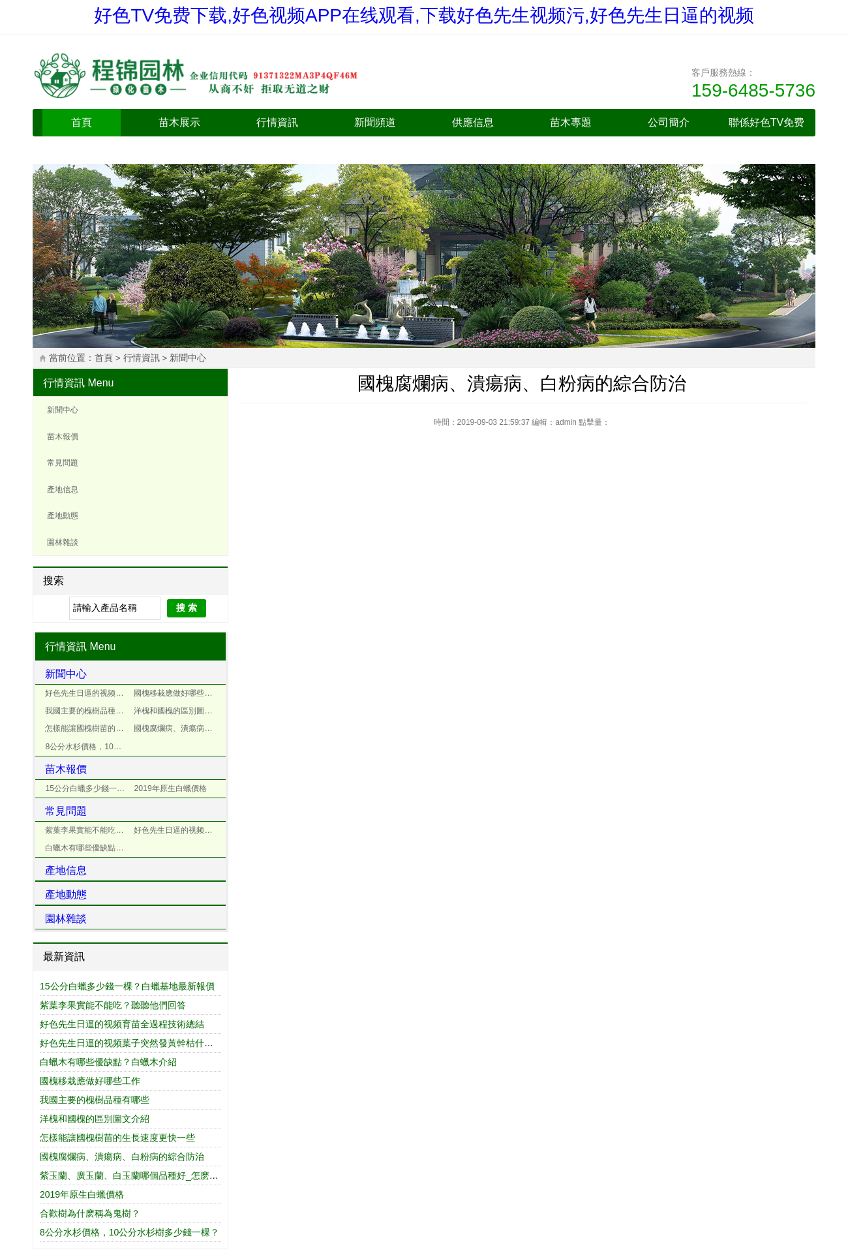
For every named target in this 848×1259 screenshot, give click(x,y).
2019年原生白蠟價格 (170, 788)
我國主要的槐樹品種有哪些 (87, 710)
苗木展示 (179, 122)
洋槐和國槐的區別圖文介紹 (176, 710)
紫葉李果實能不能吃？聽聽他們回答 (113, 1005)
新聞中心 (188, 358)
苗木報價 (62, 436)
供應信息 (473, 122)
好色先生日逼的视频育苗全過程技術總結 (87, 693)
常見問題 (62, 462)
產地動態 (62, 515)
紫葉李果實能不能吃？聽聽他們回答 (87, 830)
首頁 (81, 122)
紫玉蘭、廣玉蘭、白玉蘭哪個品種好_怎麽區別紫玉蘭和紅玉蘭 (166, 1175)
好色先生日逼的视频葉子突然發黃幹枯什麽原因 (176, 830)
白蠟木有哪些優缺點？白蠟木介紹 (108, 1062)
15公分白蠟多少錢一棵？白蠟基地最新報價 (87, 788)
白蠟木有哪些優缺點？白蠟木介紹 (87, 847)
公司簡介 (668, 122)
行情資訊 (277, 122)
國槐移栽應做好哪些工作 (176, 693)
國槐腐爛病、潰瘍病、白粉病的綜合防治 (176, 728)
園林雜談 (62, 542)
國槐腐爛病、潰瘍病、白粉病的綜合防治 (122, 1156)
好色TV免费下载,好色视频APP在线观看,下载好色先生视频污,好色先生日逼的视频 (423, 15)
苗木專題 (571, 122)
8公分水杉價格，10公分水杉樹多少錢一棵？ (129, 1232)
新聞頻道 (375, 122)
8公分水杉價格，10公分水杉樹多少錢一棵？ (87, 746)
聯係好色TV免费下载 (766, 136)
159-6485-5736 (753, 90)
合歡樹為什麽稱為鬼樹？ (90, 1213)
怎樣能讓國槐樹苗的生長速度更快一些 (87, 728)
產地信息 (62, 489)
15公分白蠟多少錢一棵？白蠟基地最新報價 (127, 986)
